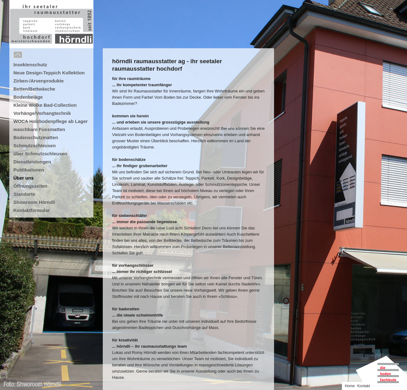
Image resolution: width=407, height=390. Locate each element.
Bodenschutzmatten (35, 137)
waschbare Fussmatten (39, 129)
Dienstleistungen (32, 161)
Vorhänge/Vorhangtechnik (42, 113)
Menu (31, 55)
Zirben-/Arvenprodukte (38, 80)
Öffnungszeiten (30, 186)
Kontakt (363, 386)
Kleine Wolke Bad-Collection (45, 105)
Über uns (23, 178)
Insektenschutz (30, 64)
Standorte (24, 194)
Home (350, 386)
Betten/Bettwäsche (34, 89)
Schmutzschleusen (34, 145)
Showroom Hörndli (34, 202)
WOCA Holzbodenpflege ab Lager (50, 121)
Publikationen (28, 169)
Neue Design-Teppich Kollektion (49, 72)
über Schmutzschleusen (40, 153)
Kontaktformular (31, 210)
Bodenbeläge (28, 97)
